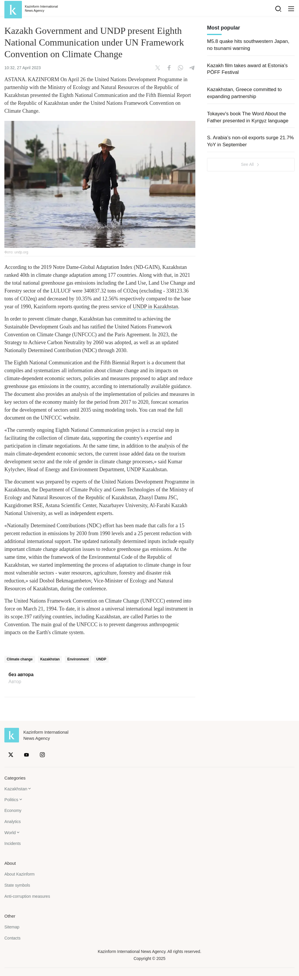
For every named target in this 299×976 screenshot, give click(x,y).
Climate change (20, 659)
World (10, 832)
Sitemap (11, 927)
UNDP (101, 659)
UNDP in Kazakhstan (155, 306)
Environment (77, 659)
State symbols (17, 885)
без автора (21, 674)
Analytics (12, 821)
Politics (11, 799)
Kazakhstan (50, 659)
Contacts (12, 938)
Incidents (12, 843)
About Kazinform (19, 874)
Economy (12, 810)
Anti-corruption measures (27, 896)
